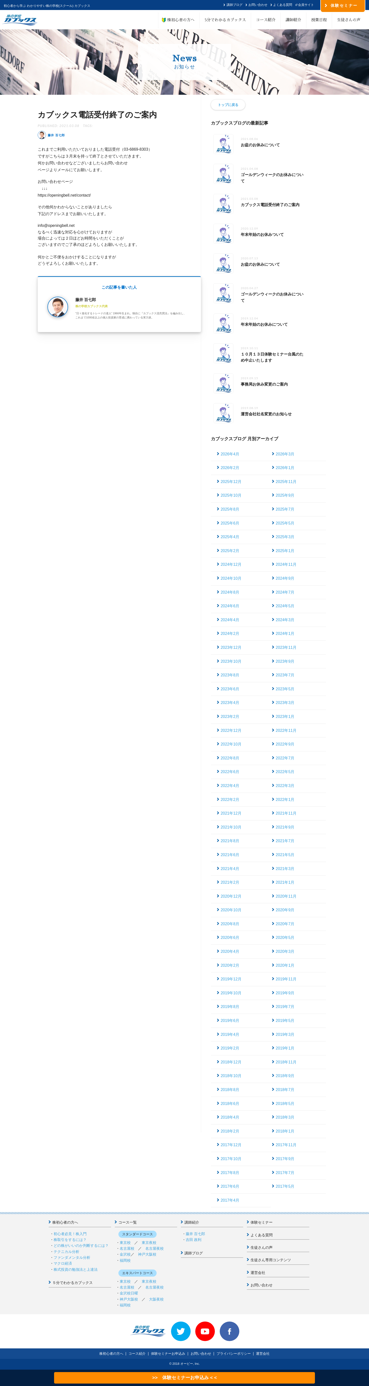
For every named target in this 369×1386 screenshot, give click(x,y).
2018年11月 (286, 1062)
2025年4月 (230, 537)
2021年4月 (230, 869)
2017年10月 (231, 1159)
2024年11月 (286, 564)
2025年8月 (230, 509)
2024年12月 (231, 564)
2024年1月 (285, 633)
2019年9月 (285, 993)
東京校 (125, 1242)
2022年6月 (230, 772)
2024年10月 (231, 578)
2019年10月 (231, 993)
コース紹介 (266, 20)
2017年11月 (286, 1145)
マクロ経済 (63, 1263)
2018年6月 (230, 1104)
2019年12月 (231, 979)
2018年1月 (285, 1131)
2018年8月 (230, 1090)
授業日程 (319, 20)
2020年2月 (230, 965)
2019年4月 (230, 1034)
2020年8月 (230, 924)
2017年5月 (285, 1186)
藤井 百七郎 (195, 1234)
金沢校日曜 (129, 1293)
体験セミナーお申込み (168, 1353)
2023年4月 (230, 703)
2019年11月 (286, 979)
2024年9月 (285, 578)
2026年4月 (230, 454)
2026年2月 (230, 468)
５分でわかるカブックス (72, 1283)
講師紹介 (293, 20)
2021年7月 (285, 841)
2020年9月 (285, 910)
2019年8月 (230, 1007)
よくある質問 (282, 5)
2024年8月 (230, 592)
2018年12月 (231, 1062)
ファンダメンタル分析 (72, 1257)
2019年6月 (230, 1020)
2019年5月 (285, 1020)
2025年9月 (285, 495)
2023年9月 (285, 661)
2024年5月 (285, 606)
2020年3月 (285, 951)
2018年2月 (230, 1131)
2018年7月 (285, 1090)
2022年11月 (286, 730)
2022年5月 (285, 772)
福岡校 (125, 1260)
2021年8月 (230, 841)
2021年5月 (285, 855)
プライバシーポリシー (234, 1353)
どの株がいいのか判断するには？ (81, 1245)
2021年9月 (285, 827)
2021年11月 (286, 813)
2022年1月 (285, 800)
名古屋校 (127, 1248)
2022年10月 (231, 744)
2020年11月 (286, 896)
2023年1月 (285, 716)
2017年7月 (285, 1173)
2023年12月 (231, 647)
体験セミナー (262, 1222)
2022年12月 (231, 730)
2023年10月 (231, 661)
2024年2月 (230, 633)
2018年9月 (285, 1076)
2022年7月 (285, 758)
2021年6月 (230, 855)
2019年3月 (285, 1034)
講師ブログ (234, 5)
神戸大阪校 (147, 1254)
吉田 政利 (193, 1240)
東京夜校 (149, 1242)
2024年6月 (230, 606)
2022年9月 (285, 744)
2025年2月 (230, 551)
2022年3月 (285, 786)
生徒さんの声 (348, 20)
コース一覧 (127, 1222)
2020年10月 (231, 910)
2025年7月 (285, 509)
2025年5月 (285, 523)
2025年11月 (286, 482)
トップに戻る (228, 105)
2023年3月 (285, 703)
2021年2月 (230, 882)
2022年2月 (230, 800)
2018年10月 (231, 1076)
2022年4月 (230, 786)
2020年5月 (285, 937)
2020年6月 (230, 937)
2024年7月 (285, 592)
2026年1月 (285, 468)
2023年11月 (286, 647)
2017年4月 (230, 1200)
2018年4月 (230, 1117)
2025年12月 (231, 482)
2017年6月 (230, 1186)
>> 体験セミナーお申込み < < (184, 1377)
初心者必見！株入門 (70, 1234)
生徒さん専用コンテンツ (271, 1260)
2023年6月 (230, 689)
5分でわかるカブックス (225, 20)
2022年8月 (230, 758)
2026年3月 (285, 454)
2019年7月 (285, 1007)
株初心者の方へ (179, 20)
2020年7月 (285, 924)
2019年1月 (285, 1048)
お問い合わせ (257, 5)
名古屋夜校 (154, 1248)
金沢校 (125, 1254)
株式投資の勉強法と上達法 (76, 1269)
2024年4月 (230, 620)
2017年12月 (231, 1145)
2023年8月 (230, 675)
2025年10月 (231, 495)
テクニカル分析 (66, 1252)
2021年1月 (285, 882)
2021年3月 (285, 869)
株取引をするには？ (70, 1240)
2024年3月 (285, 620)
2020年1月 (285, 965)
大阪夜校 (156, 1299)
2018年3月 (285, 1117)
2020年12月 (231, 896)
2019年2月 (230, 1048)
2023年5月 (285, 689)
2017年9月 (285, 1159)
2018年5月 (285, 1104)
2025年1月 (285, 551)
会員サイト (306, 5)
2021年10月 (231, 827)
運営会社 (258, 1272)
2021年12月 (231, 813)
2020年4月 (230, 951)
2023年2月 (230, 716)
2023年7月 (285, 675)
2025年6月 (230, 523)
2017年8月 (230, 1173)
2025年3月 (285, 537)
